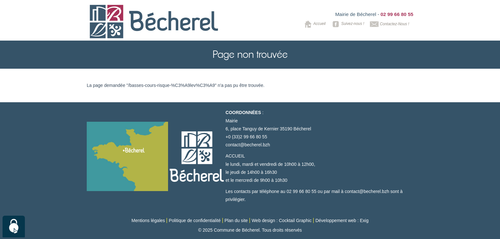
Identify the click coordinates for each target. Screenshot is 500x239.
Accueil (314, 24)
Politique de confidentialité (195, 220)
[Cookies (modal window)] (14, 226)
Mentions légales (148, 220)
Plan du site (236, 220)
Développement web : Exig (342, 220)
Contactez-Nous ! (389, 24)
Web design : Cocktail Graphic (282, 220)
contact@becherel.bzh (247, 144)
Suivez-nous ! (347, 24)
